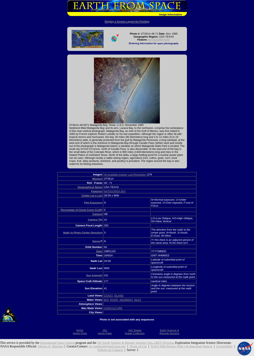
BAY (106, 299)
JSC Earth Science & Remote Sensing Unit (124, 342)
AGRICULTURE (113, 308)
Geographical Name (90, 187)
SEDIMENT (126, 299)
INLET (137, 299)
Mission (97, 178)
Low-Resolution (137, 174)
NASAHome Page (80, 332)
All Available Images (115, 174)
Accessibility (224, 346)
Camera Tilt (95, 219)
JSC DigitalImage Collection (134, 332)
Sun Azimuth (94, 275)
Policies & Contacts (110, 350)
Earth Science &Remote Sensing (169, 332)
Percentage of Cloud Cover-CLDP (81, 209)
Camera (97, 214)
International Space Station (57, 342)
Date (99, 251)
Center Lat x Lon (91, 195)
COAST (108, 295)
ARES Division (164, 342)
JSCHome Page (105, 332)
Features (96, 191)
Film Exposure (93, 202)
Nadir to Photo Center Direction (82, 232)
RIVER (114, 299)
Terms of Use (138, 346)
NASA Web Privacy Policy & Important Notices (181, 346)
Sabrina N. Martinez (50, 346)
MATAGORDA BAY (159, 39)
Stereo (96, 241)
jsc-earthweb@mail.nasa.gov (107, 346)
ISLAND (119, 295)
